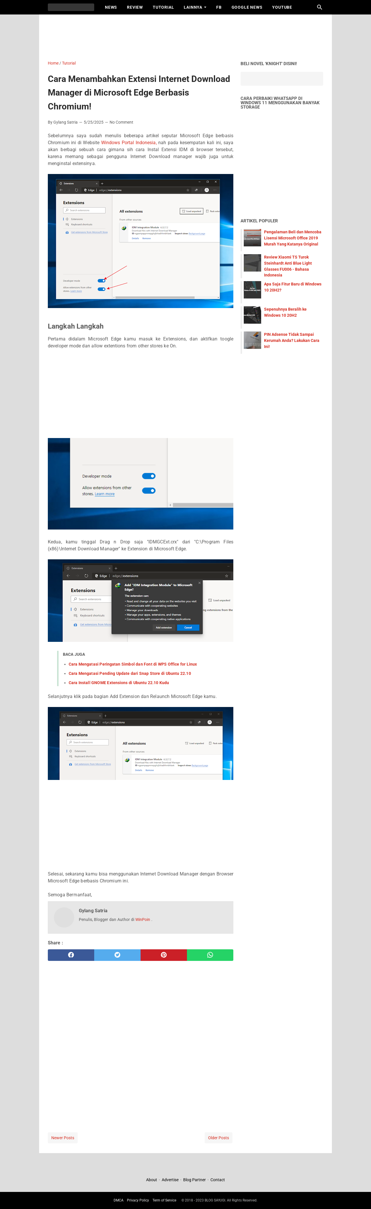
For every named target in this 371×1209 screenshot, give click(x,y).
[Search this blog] (319, 7)
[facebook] (71, 955)
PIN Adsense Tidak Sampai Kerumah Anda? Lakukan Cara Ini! (291, 340)
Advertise (170, 1179)
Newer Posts (62, 1137)
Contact (217, 1179)
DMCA (118, 1200)
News (111, 7)
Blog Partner (194, 1179)
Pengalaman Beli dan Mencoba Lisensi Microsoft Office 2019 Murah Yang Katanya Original (292, 238)
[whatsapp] (210, 955)
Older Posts (218, 1137)
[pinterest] (164, 955)
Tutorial (163, 7)
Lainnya (193, 7)
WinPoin (143, 919)
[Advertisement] (188, 36)
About (152, 1179)
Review (135, 7)
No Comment (121, 122)
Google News (247, 7)
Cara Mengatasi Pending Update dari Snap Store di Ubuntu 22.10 (130, 673)
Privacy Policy (138, 1200)
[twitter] (117, 955)
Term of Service (164, 1200)
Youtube (282, 7)
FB (219, 7)
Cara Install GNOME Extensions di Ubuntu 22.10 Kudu (119, 682)
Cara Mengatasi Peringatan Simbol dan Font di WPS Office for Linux (133, 664)
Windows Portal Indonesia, (129, 142)
